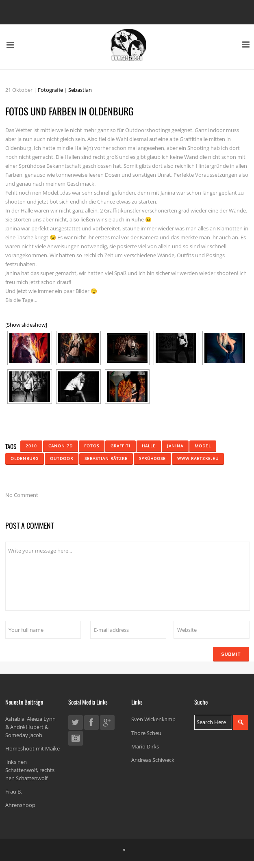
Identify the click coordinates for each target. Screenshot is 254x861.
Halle (149, 446)
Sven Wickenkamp (153, 719)
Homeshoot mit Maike (32, 748)
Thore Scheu (146, 733)
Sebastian (80, 89)
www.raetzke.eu (198, 458)
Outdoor (61, 458)
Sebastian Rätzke (106, 458)
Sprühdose (152, 458)
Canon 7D (60, 446)
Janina (175, 446)
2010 (31, 446)
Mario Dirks (145, 746)
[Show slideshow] (26, 324)
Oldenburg (25, 458)
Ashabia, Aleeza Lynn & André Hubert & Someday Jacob (30, 727)
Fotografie (50, 89)
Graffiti (120, 446)
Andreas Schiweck (152, 759)
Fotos (91, 446)
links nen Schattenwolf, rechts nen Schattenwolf (29, 770)
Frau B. (13, 791)
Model (203, 446)
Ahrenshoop (20, 805)
